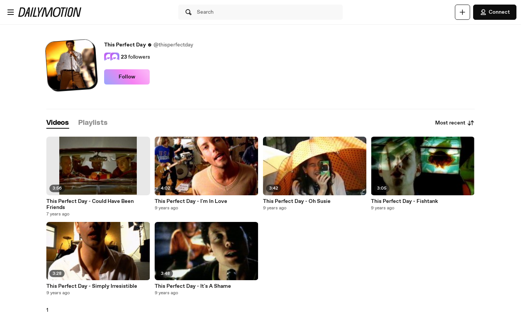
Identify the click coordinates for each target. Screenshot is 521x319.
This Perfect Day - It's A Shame (193, 286)
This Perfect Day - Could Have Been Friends (90, 204)
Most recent (455, 123)
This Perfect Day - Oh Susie (297, 201)
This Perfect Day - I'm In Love (191, 201)
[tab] (57, 123)
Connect (495, 12)
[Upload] (462, 12)
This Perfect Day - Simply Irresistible (91, 286)
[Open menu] (11, 12)
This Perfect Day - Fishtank (404, 201)
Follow (127, 76)
